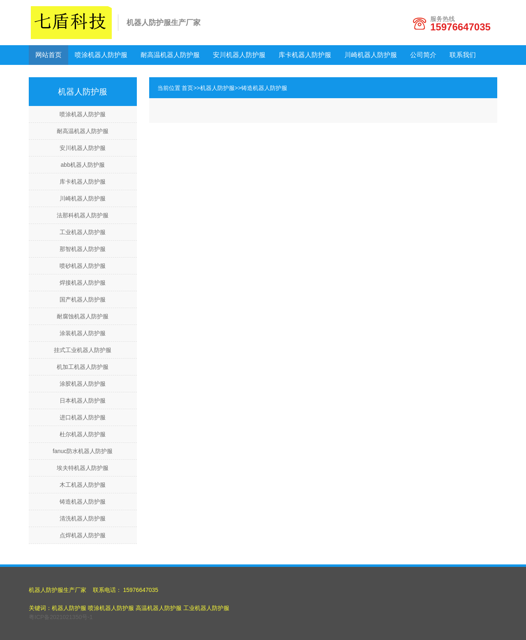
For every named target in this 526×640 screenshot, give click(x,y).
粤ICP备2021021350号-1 (61, 617)
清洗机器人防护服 (83, 518)
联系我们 (463, 54)
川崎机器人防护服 (370, 54)
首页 (187, 88)
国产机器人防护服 (83, 299)
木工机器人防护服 (83, 484)
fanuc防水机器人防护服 (83, 451)
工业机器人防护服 (83, 232)
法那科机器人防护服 (82, 215)
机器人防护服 (217, 88)
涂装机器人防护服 (83, 333)
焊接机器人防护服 (83, 282)
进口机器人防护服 (83, 417)
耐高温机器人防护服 (170, 54)
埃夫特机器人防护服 (82, 468)
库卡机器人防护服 (305, 54)
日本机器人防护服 (83, 400)
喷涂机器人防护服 (101, 54)
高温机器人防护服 (159, 608)
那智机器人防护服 (83, 249)
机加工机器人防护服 (82, 367)
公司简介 (423, 54)
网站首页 (48, 54)
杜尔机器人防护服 (83, 434)
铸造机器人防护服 (83, 501)
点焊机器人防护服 (83, 535)
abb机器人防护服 (83, 164)
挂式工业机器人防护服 (82, 350)
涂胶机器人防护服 (83, 383)
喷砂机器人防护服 (83, 265)
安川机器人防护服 (239, 54)
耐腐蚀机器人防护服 (82, 316)
